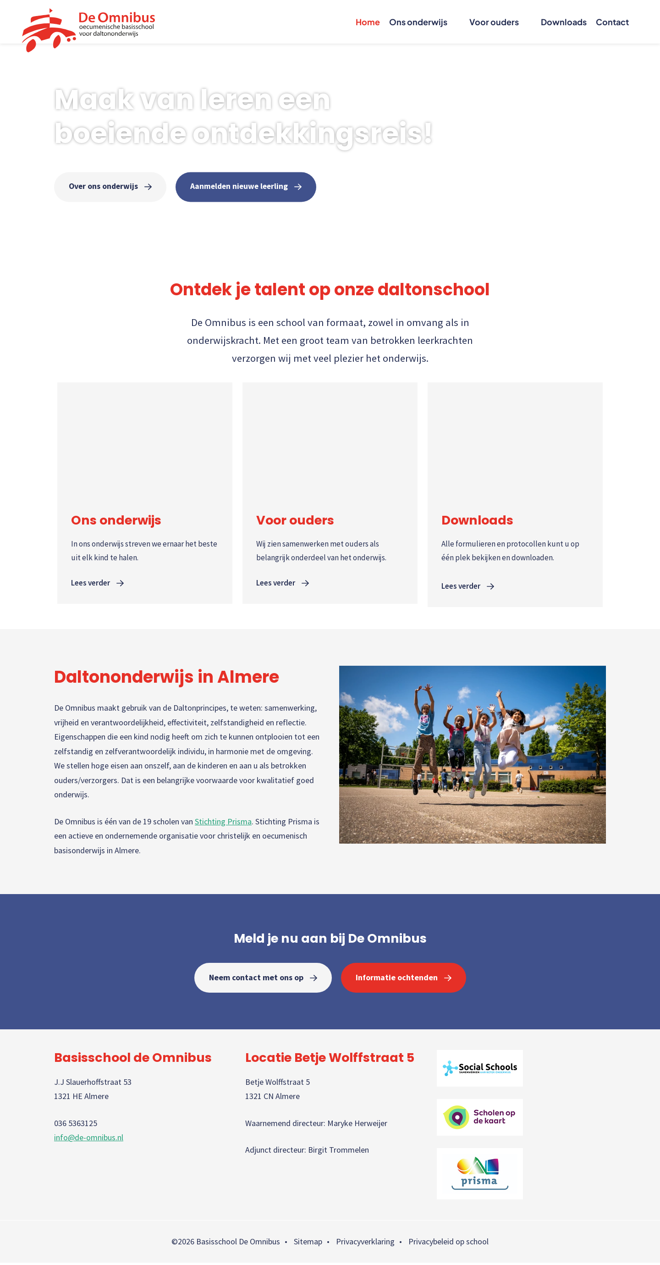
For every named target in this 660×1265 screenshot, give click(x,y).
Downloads (564, 22)
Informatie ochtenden (397, 979)
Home (368, 22)
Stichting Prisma (223, 823)
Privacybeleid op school (448, 1244)
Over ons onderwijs (104, 186)
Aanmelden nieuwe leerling (242, 186)
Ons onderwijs (418, 22)
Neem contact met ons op (256, 979)
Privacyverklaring (365, 1244)
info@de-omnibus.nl (88, 1140)
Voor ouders (494, 22)
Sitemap (308, 1244)
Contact (612, 22)
